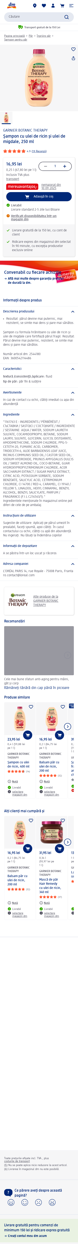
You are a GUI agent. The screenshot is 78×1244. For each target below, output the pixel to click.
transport (12, 179)
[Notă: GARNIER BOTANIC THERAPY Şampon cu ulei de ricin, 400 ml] (12, 781)
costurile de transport (17, 1161)
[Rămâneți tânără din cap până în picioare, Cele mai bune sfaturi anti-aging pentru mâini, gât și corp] (39, 658)
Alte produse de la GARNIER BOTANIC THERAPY (32, 601)
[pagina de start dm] (11, 5)
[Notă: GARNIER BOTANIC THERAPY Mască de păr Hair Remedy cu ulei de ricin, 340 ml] (44, 903)
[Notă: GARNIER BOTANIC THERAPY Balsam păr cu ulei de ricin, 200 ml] (44, 781)
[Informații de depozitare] (39, 546)
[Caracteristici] (39, 369)
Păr (31, 36)
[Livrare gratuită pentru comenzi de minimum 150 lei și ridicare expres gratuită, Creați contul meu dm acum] (39, 1230)
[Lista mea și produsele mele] (43, 5)
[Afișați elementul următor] (67, 726)
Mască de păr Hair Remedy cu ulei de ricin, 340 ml (50, 886)
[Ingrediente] (39, 415)
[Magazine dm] (34, 5)
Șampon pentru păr (15, 39)
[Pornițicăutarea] (66, 17)
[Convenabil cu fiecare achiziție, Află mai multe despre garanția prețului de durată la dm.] (39, 277)
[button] (71, 5)
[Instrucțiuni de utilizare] (39, 516)
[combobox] (39, 17)
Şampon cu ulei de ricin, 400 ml (18, 764)
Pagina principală (14, 36)
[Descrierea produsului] (39, 311)
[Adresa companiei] (39, 564)
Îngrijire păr (44, 36)
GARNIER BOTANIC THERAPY (25, 130)
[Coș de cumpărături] (62, 5)
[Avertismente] (39, 393)
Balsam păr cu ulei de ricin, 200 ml (49, 767)
